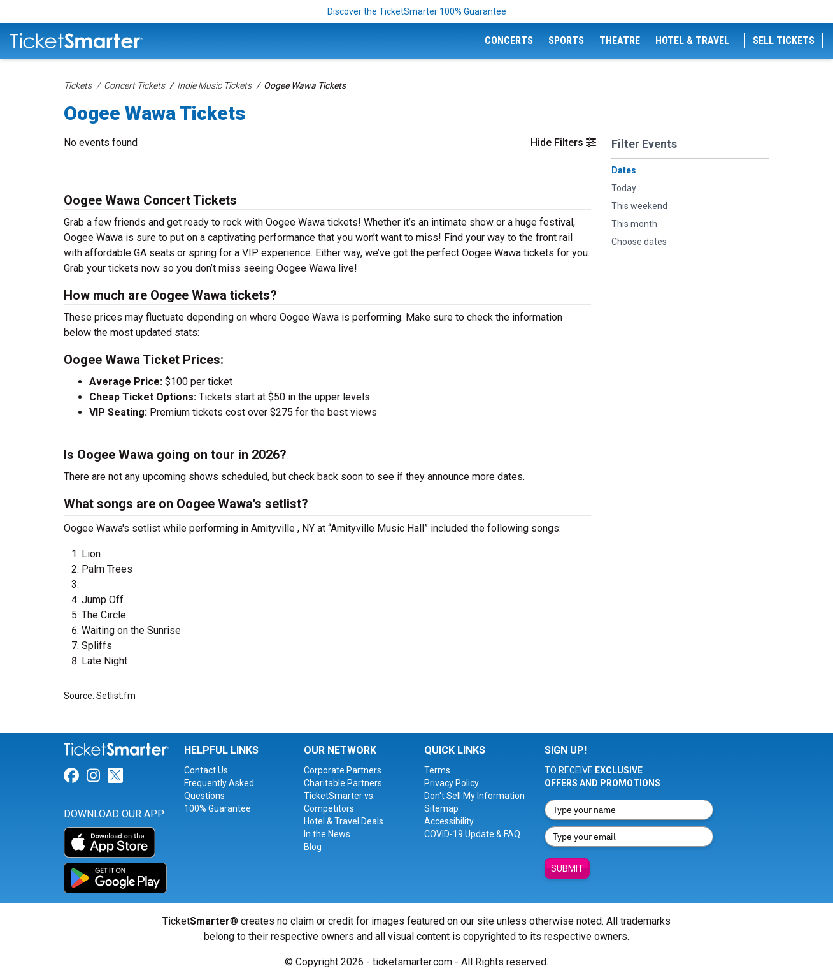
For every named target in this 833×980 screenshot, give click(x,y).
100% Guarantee (217, 808)
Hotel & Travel (692, 40)
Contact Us (206, 770)
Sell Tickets (784, 40)
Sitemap (441, 808)
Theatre (619, 40)
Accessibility (449, 821)
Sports (566, 40)
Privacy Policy (451, 783)
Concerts (509, 40)
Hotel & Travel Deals (343, 821)
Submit (567, 868)
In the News (327, 834)
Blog (313, 847)
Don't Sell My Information (474, 796)
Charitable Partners (343, 783)
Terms (437, 770)
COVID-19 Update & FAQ (472, 834)
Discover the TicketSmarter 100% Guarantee (416, 11)
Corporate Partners (342, 770)
